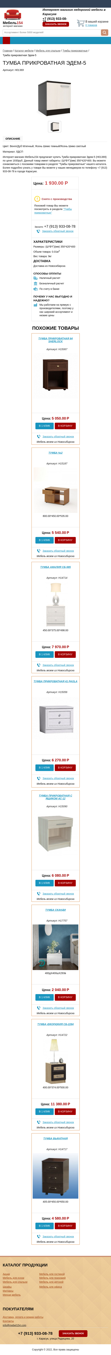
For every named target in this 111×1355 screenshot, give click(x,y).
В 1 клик (44, 425)
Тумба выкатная (55, 1138)
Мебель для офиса (50, 1286)
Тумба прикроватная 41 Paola (55, 681)
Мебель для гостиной (52, 1274)
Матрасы (8, 1290)
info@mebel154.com (14, 1325)
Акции (6, 1274)
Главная (7, 50)
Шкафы (7, 1286)
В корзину (65, 425)
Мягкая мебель (12, 1294)
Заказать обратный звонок (58, 231)
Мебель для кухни (13, 1277)
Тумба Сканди (55, 909)
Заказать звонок (56, 24)
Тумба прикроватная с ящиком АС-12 (55, 797)
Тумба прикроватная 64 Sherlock (55, 340)
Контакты (8, 1321)
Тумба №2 (56, 452)
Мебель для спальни (48, 50)
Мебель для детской (51, 1281)
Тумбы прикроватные (75, 50)
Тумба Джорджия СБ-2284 (55, 1024)
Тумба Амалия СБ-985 (55, 567)
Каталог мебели (24, 50)
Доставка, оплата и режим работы (23, 1317)
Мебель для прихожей (52, 1277)
